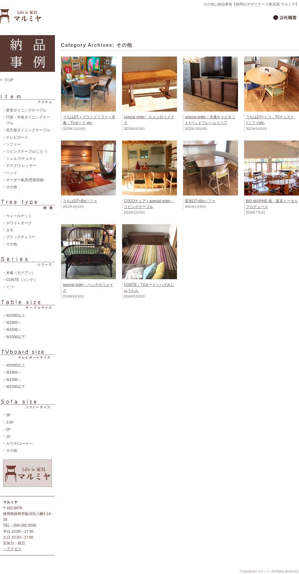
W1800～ (13, 322)
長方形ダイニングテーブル (28, 130)
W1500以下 (15, 337)
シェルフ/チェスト (21, 158)
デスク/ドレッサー (21, 165)
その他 (11, 187)
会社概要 (285, 17)
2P (8, 429)
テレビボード (17, 137)
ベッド (11, 173)
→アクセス (12, 549)
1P (8, 436)
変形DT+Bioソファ (200, 201)
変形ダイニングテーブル (26, 110)
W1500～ (13, 329)
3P (8, 415)
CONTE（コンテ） (21, 280)
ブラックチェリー (20, 237)
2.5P (10, 422)
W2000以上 (15, 315)
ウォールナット (19, 216)
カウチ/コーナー (19, 443)
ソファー (13, 144)
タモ (9, 230)
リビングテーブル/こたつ (26, 151)
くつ (9, 287)
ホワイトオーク (19, 223)
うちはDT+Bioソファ (80, 201)
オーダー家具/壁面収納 (25, 180)
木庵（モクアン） (20, 273)
